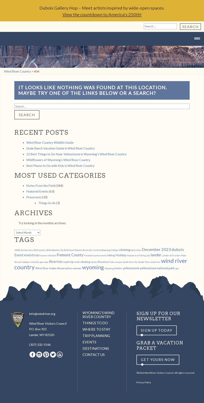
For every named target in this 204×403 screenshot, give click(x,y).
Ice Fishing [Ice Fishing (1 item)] (140, 255)
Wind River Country (102, 46)
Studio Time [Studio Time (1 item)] (144, 262)
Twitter (53, 355)
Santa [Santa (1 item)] (94, 262)
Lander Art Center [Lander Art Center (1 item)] (171, 255)
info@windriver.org (42, 314)
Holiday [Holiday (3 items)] (120, 255)
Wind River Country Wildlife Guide (50, 142)
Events (89, 342)
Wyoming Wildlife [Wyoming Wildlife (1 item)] (113, 268)
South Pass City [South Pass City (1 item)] (130, 262)
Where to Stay (96, 329)
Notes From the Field (40, 185)
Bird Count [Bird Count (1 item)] (69, 250)
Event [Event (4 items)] (19, 255)
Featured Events (37, 191)
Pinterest (46, 355)
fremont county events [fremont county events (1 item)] (95, 255)
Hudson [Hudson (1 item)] (130, 255)
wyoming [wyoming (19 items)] (93, 267)
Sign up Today (156, 330)
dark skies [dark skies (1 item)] (136, 250)
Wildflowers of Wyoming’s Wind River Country (58, 160)
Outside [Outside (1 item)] (35, 262)
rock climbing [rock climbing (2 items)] (82, 261)
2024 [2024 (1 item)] (48, 250)
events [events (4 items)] (29, 255)
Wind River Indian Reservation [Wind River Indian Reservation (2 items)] (53, 268)
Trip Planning (96, 335)
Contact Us (93, 354)
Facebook (32, 355)
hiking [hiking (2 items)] (111, 255)
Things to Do (95, 323)
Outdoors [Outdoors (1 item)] (26, 262)
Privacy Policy (143, 382)
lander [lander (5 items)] (156, 255)
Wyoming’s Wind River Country (98, 315)
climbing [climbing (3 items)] (124, 250)
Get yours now (158, 359)
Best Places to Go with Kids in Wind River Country (60, 165)
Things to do (46, 203)
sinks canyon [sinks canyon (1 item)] (116, 262)
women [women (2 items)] (77, 268)
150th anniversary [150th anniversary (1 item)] (23, 250)
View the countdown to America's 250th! (102, 14)
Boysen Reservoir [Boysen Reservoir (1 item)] (83, 250)
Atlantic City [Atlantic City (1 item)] (57, 250)
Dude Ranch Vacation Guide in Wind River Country (60, 148)
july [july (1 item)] (148, 255)
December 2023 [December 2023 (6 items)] (156, 249)
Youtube (60, 355)
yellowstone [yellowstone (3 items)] (131, 268)
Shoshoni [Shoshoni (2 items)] (103, 261)
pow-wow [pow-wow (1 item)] (44, 262)
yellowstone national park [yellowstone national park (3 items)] (157, 268)
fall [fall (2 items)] (37, 255)
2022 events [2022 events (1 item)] (39, 250)
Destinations (95, 348)
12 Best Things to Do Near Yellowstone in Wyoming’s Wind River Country (76, 154)
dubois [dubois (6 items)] (178, 249)
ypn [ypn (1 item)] (177, 268)
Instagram (39, 355)
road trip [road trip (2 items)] (68, 261)
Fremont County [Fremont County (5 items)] (70, 255)
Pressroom (33, 197)
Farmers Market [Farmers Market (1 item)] (47, 255)
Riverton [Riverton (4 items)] (56, 261)
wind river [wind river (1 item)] (155, 262)
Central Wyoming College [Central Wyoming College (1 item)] (105, 250)
